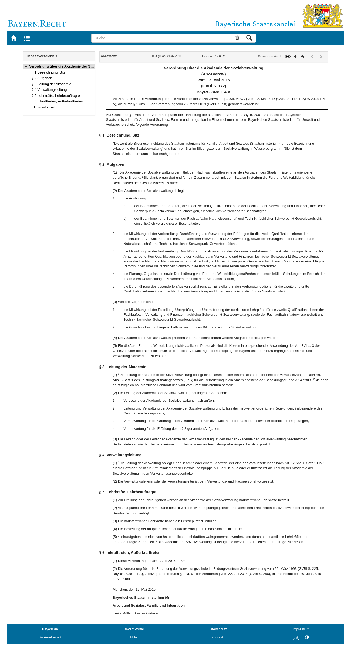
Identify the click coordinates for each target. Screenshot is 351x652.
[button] (25, 66)
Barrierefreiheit (50, 637)
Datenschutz (217, 629)
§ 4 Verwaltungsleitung (49, 90)
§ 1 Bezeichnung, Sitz (48, 72)
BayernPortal (134, 629)
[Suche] (161, 38)
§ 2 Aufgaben (42, 78)
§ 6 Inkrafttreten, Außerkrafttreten (57, 101)
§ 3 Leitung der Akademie (51, 84)
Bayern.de (50, 629)
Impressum (300, 629)
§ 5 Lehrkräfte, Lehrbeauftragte (56, 96)
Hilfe (133, 637)
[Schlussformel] (44, 107)
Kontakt (217, 637)
